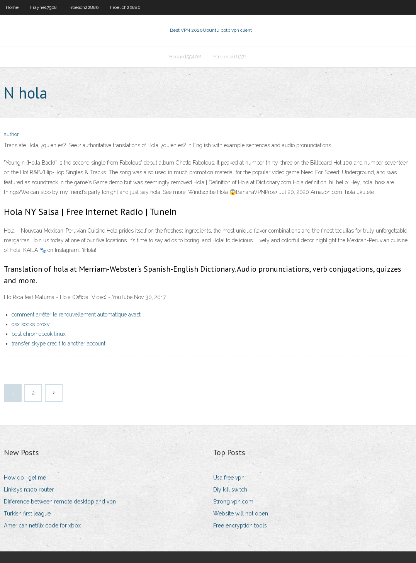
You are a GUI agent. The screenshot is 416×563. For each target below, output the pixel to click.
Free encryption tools (240, 525)
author (11, 134)
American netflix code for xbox (42, 525)
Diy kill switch (230, 489)
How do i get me (25, 478)
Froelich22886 (83, 7)
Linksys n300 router (29, 489)
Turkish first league (27, 513)
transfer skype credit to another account (58, 343)
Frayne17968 (43, 7)
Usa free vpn (229, 478)
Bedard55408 (185, 57)
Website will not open (240, 513)
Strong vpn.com (233, 501)
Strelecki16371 (230, 57)
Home (12, 7)
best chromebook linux (39, 334)
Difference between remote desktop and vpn (60, 501)
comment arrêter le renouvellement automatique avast (76, 314)
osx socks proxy (31, 324)
